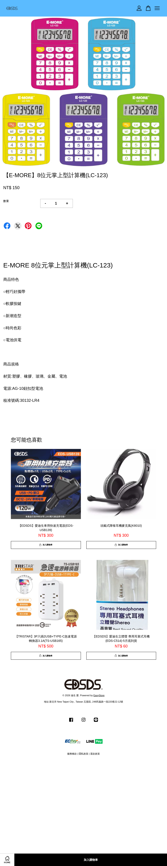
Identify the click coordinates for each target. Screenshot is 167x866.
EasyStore (99, 695)
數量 (6, 201)
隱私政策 (83, 753)
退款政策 (95, 753)
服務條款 (72, 753)
